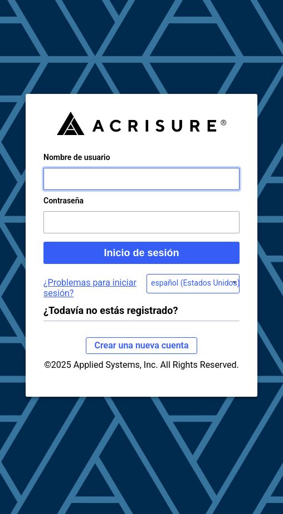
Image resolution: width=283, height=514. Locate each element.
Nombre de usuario (76, 157)
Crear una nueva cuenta (141, 345)
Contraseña (63, 200)
